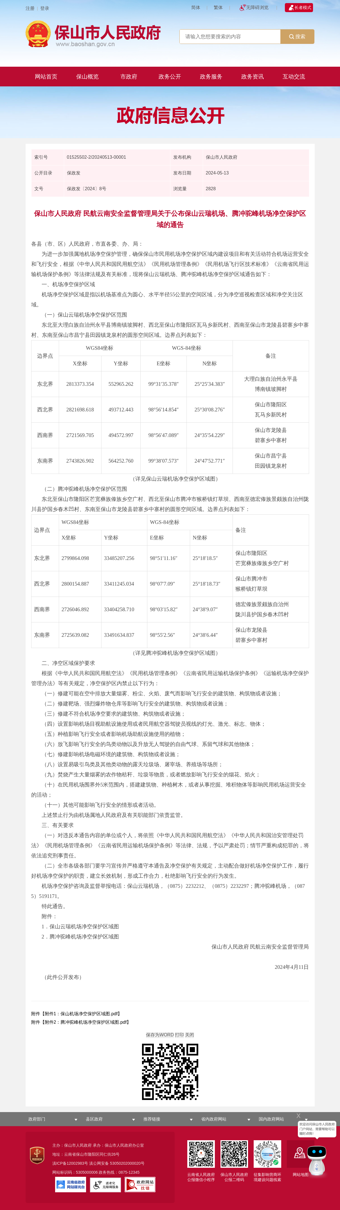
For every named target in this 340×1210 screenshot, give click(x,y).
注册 (30, 8)
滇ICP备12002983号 (70, 1163)
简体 (195, 7)
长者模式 (302, 7)
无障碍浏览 (257, 7)
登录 (44, 8)
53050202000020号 (127, 1163)
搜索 (297, 37)
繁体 (218, 7)
